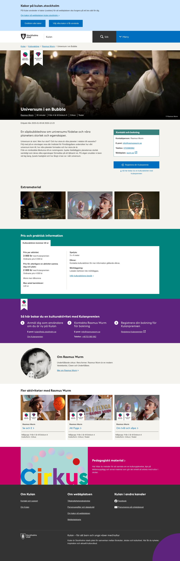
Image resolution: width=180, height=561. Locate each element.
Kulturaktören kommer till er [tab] (36, 243)
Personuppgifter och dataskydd (81, 507)
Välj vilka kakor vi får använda (66, 23)
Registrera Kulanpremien (132, 332)
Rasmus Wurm (27, 115)
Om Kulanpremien (35, 337)
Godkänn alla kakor (33, 23)
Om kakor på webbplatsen (79, 513)
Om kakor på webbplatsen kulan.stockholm (39, 15)
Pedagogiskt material (109, 460)
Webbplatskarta (74, 520)
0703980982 (129, 148)
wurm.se (130, 153)
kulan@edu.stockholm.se (45, 332)
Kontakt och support (29, 501)
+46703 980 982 (89, 337)
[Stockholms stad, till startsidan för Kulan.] (55, 37)
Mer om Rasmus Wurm (67, 370)
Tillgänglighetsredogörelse (79, 501)
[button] (148, 37)
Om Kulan (25, 507)
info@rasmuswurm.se (132, 143)
